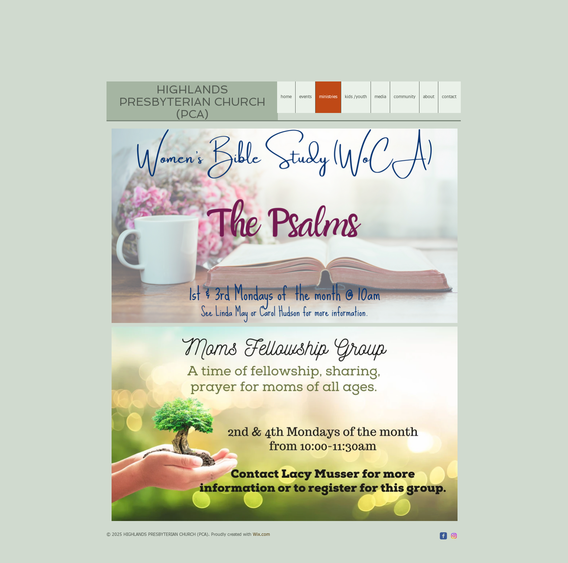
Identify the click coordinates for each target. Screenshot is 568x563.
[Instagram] (454, 535)
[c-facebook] (443, 535)
